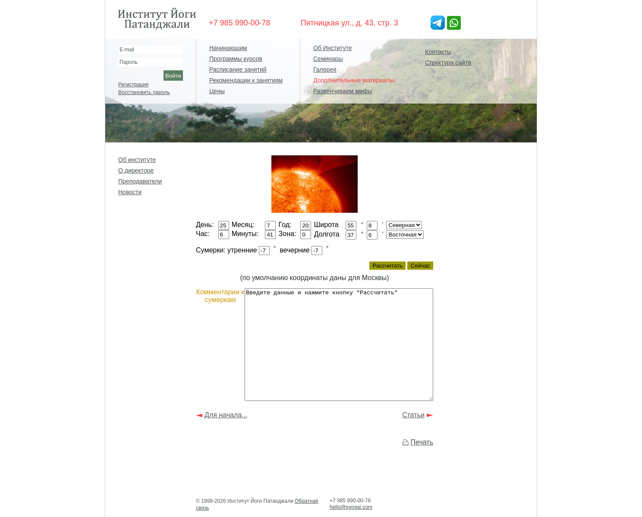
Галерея (325, 69)
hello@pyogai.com (351, 507)
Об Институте (332, 47)
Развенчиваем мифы (342, 91)
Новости (130, 192)
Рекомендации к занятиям (246, 80)
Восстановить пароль (144, 92)
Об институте (137, 159)
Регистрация (133, 85)
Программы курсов (235, 58)
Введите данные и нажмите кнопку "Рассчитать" (344, 355)
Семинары (328, 58)
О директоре (136, 170)
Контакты (438, 51)
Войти (173, 76)
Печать (422, 459)
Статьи (413, 432)
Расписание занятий (238, 69)
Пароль (129, 62)
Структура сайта (448, 62)
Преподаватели (140, 181)
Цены (217, 91)
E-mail (127, 50)
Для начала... (226, 432)
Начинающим (228, 47)
